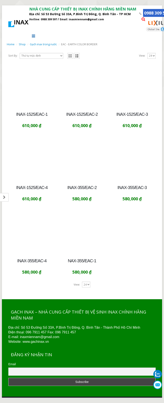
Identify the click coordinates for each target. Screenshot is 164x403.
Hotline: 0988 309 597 (43, 19)
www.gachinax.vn (35, 341)
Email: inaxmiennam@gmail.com (82, 19)
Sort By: (13, 55)
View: (142, 55)
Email (12, 364)
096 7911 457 (36, 332)
